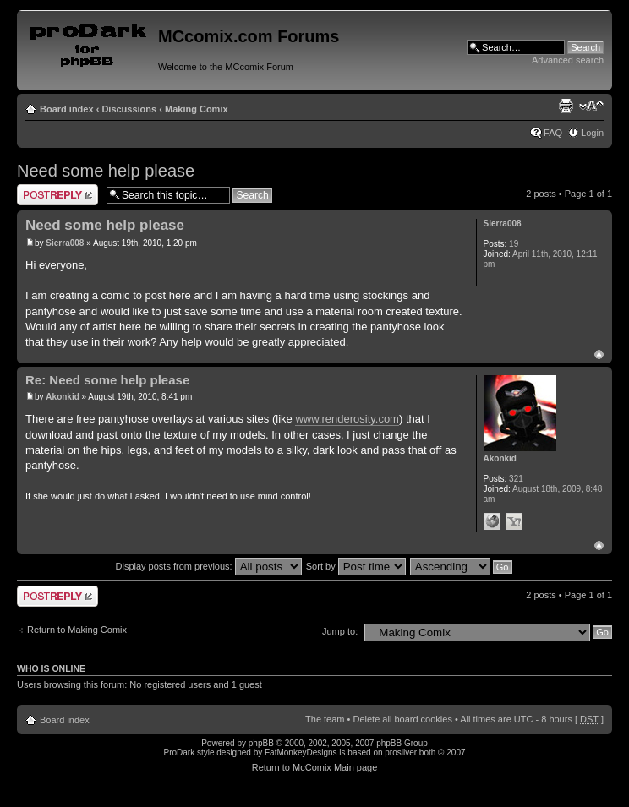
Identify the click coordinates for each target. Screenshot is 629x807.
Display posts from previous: (209, 566)
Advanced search (568, 60)
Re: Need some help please (107, 380)
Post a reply (57, 194)
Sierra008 (65, 243)
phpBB (261, 743)
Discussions (128, 109)
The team (324, 719)
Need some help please (105, 170)
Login (592, 133)
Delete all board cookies (402, 719)
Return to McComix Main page (315, 767)
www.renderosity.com (347, 418)
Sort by (356, 566)
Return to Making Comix (77, 629)
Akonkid (62, 396)
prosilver (401, 752)
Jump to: (340, 631)
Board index (67, 109)
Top (599, 354)
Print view (565, 105)
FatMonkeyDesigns (301, 752)
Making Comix (196, 109)
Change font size (591, 105)
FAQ (553, 133)
